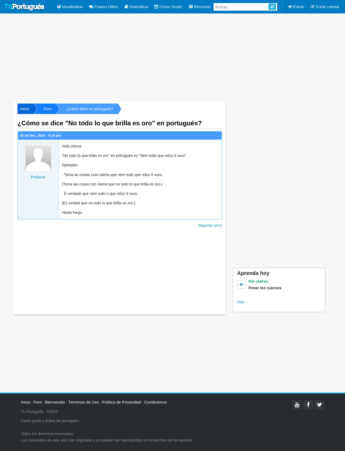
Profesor (38, 177)
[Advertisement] (172, 56)
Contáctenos (155, 402)
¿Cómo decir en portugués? (89, 109)
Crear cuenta (324, 6)
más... (242, 302)
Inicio (24, 109)
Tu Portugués (24, 7)
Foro (47, 109)
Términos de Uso (83, 402)
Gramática (136, 6)
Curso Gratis (168, 6)
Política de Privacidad (121, 402)
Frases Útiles (103, 6)
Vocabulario (70, 6)
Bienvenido (55, 402)
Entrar (296, 6)
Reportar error (210, 225)
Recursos (200, 6)
